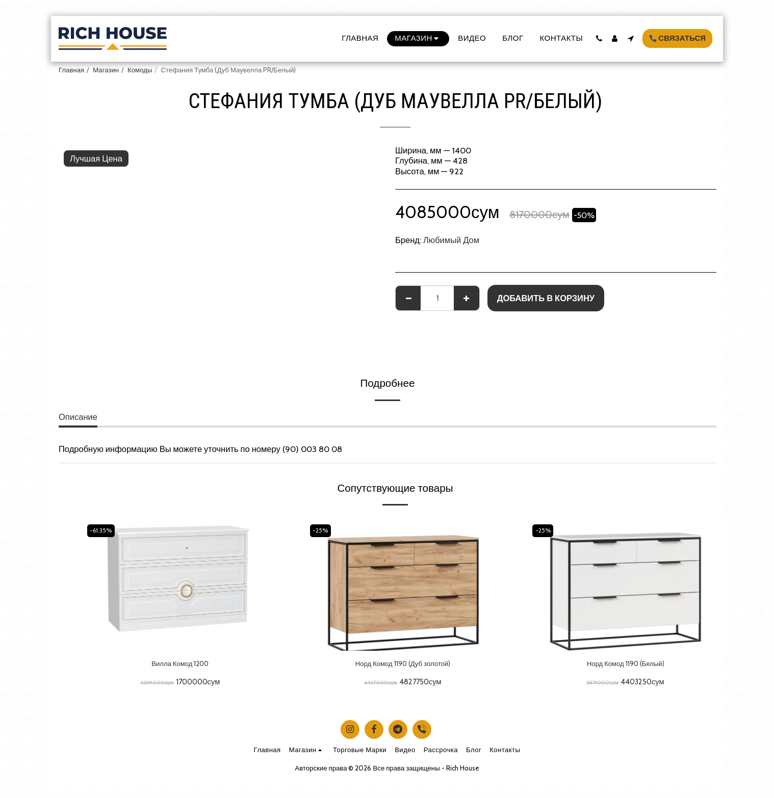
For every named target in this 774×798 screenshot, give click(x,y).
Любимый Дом (451, 240)
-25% (322, 530)
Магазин (106, 70)
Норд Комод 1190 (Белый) (625, 665)
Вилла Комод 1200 (180, 665)
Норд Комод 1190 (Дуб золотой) (402, 665)
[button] (598, 38)
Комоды (139, 70)
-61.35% (103, 530)
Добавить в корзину (546, 298)
